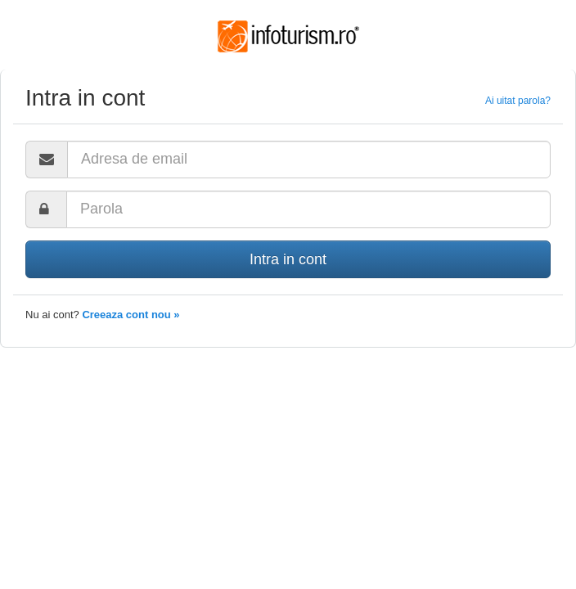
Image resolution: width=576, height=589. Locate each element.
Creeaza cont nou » (130, 314)
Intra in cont (288, 259)
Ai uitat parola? (518, 100)
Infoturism (288, 36)
